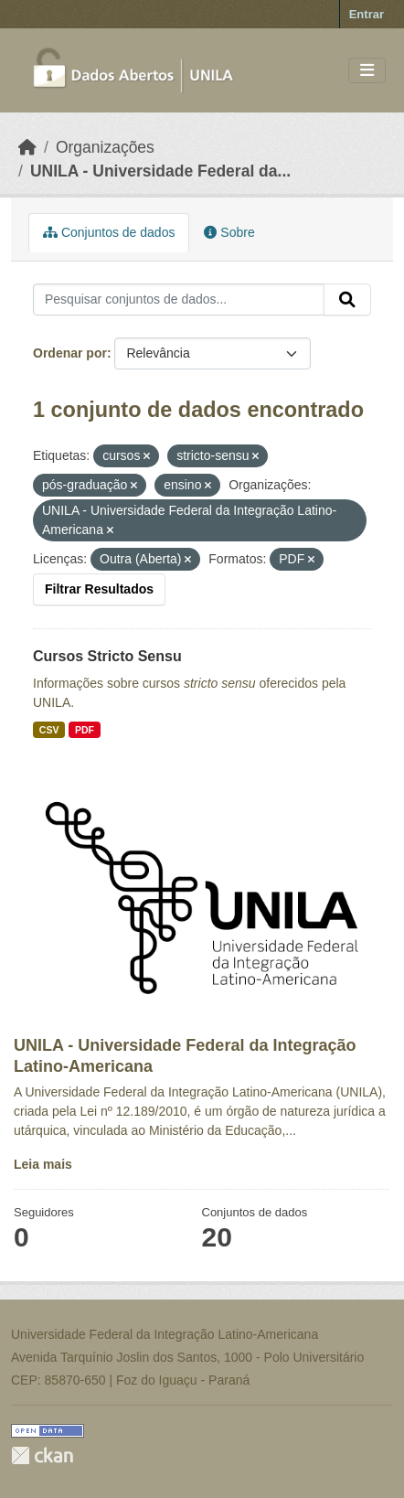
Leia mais (43, 1164)
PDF (84, 729)
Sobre (229, 232)
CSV (49, 729)
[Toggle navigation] (367, 71)
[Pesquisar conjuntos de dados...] (178, 300)
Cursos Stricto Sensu (107, 656)
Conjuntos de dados (109, 232)
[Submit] (347, 300)
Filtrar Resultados (99, 589)
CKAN (42, 1455)
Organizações (105, 147)
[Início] (27, 147)
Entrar (366, 14)
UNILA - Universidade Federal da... (160, 171)
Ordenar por (70, 353)
